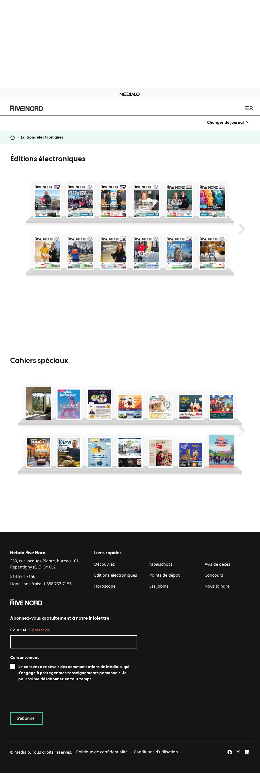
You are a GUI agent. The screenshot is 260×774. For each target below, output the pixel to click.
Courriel (30, 630)
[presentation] (48, 698)
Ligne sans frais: (41, 583)
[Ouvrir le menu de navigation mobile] (249, 108)
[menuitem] (228, 122)
